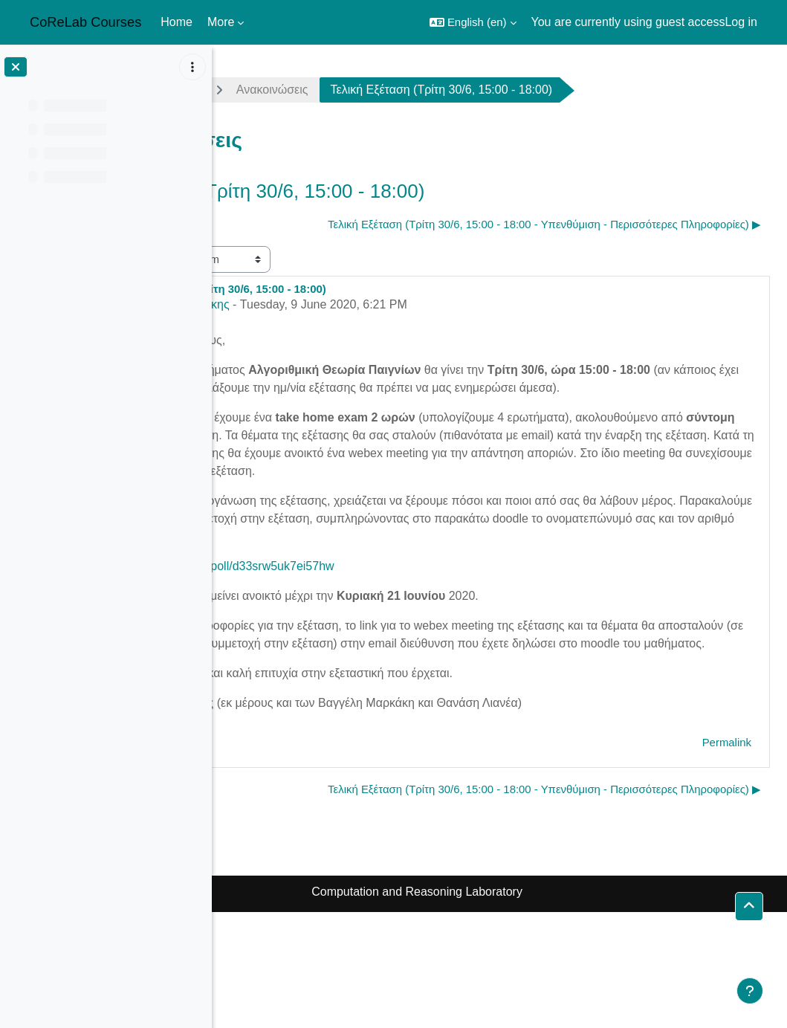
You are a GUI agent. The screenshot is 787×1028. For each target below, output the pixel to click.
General (342, 89)
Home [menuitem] (176, 22)
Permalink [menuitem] (726, 827)
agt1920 (261, 89)
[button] (473, 22)
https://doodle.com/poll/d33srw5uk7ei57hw (387, 633)
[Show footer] (749, 990)
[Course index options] (192, 67)
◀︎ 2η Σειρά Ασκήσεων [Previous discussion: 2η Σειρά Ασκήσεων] (292, 224)
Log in (741, 22)
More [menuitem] (220, 22)
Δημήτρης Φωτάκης (342, 335)
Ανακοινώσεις (437, 89)
